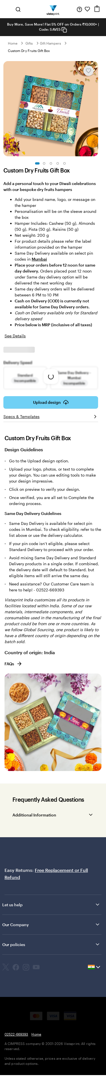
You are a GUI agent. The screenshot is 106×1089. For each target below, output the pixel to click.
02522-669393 (16, 1034)
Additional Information (34, 814)
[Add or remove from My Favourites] (88, 71)
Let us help (51, 904)
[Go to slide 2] (44, 163)
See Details (15, 335)
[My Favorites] (87, 9)
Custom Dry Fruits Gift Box (29, 51)
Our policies (51, 944)
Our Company (51, 924)
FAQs (13, 664)
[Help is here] (79, 9)
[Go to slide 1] (37, 163)
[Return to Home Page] (53, 9)
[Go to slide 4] (57, 163)
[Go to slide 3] (50, 163)
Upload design (51, 402)
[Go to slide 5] (64, 163)
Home (13, 43)
